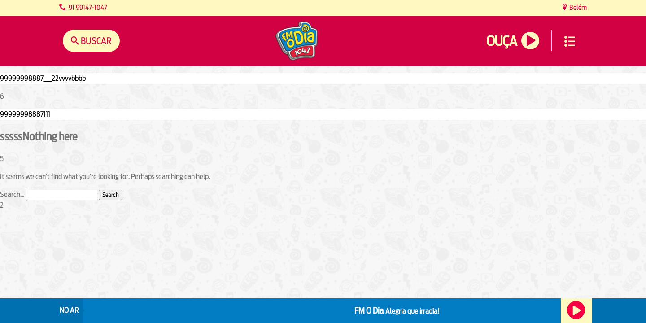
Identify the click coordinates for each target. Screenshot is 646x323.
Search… (12, 194)
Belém (577, 7)
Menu (569, 41)
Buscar (95, 40)
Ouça (501, 41)
